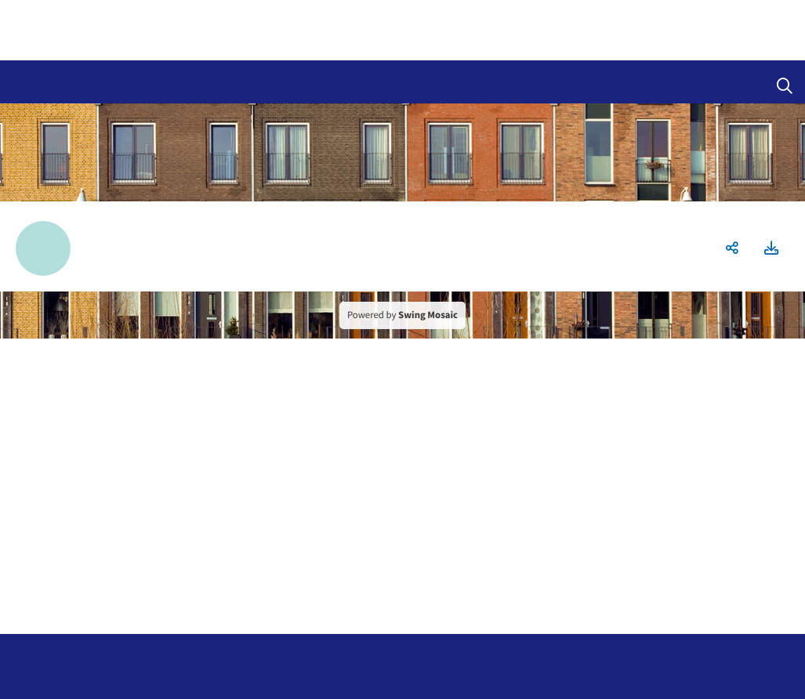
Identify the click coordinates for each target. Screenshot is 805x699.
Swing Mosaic (428, 315)
